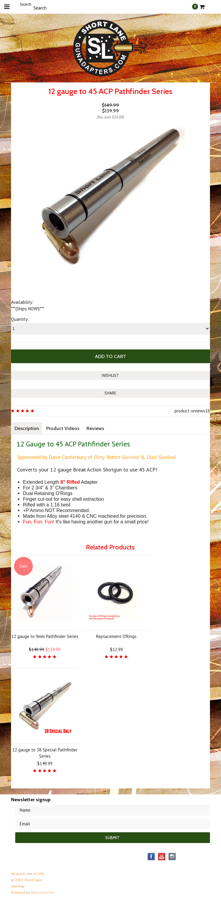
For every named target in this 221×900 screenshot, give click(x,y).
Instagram (172, 856)
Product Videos (62, 428)
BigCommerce (42, 892)
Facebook (151, 856)
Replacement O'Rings (116, 636)
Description (27, 428)
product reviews (189, 411)
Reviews (95, 428)
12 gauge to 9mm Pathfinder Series (44, 636)
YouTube (162, 856)
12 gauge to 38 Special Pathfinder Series (45, 753)
